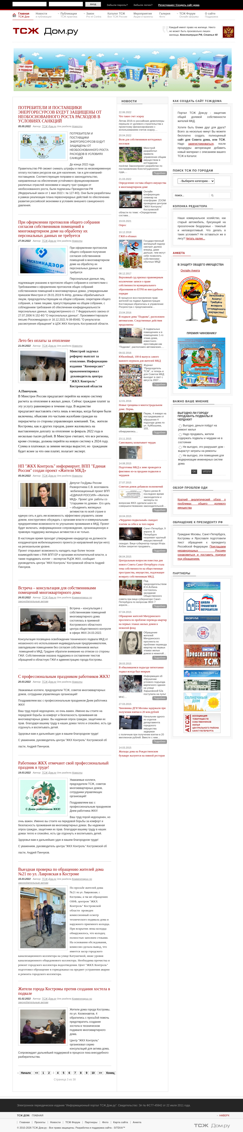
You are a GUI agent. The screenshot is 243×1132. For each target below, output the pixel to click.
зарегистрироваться (201, 143)
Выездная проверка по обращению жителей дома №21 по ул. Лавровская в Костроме (61, 871)
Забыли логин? (142, 5)
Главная (25, 1122)
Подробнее (160, 173)
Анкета (137, 1122)
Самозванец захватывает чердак (137, 442)
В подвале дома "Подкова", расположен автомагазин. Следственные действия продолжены (141, 320)
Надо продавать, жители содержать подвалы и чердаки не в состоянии (200, 438)
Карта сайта (120, 1122)
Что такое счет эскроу (131, 116)
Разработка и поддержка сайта (94, 1127)
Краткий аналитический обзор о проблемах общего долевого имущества (202, 503)
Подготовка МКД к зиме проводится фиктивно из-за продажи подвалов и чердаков (140, 471)
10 (93, 1073)
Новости (77, 126)
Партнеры (91, 1122)
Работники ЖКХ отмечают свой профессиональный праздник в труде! (63, 765)
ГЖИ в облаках (127, 236)
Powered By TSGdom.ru (212, 1126)
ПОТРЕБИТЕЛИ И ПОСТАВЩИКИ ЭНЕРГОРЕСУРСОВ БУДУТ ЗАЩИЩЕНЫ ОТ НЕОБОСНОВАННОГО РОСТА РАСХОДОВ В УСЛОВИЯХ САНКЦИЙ (60, 114)
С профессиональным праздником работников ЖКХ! (64, 676)
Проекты (40, 1122)
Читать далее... (195, 238)
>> (100, 1073)
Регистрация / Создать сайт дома (179, 5)
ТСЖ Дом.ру (49, 126)
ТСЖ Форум (72, 1122)
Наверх (224, 1115)
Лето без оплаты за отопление (44, 340)
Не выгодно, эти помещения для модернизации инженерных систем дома (201, 459)
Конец (110, 1073)
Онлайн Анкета (190, 270)
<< (36, 1073)
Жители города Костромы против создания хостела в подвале (64, 991)
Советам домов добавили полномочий (141, 486)
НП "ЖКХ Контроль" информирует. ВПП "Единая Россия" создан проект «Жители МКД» (61, 468)
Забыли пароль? (117, 5)
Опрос (122, 225)
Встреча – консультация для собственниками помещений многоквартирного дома (57, 590)
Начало (26, 1073)
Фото (105, 1122)
